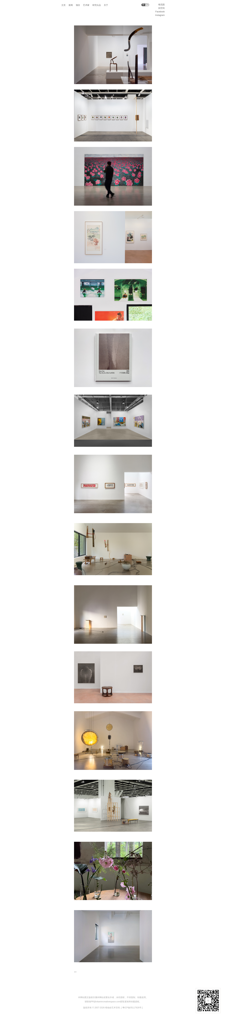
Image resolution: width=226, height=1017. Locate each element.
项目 (78, 5)
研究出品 (96, 5)
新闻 (71, 5)
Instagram (160, 15)
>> (75, 972)
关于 (106, 5)
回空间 (161, 8)
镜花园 (161, 4)
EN (147, 5)
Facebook (160, 11)
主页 (63, 5)
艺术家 (86, 5)
